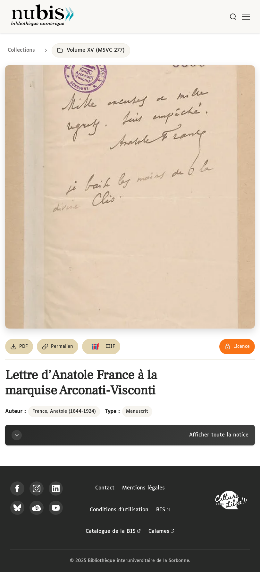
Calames (161, 531)
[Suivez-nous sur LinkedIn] (56, 488)
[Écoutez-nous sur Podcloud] (36, 508)
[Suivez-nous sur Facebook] (17, 488)
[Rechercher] (233, 17)
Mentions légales (143, 488)
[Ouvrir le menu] (246, 17)
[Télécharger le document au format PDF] (19, 346)
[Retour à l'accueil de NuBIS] (42, 16)
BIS (163, 510)
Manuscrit (137, 411)
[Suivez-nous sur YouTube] (56, 508)
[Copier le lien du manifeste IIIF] (101, 346)
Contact (104, 488)
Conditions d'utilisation (119, 510)
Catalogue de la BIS (113, 531)
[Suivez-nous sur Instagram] (36, 488)
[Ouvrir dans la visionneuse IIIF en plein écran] (130, 197)
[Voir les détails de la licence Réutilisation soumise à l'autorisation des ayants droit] (237, 346)
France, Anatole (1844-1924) (64, 411)
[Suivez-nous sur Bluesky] (17, 508)
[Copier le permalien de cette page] (57, 346)
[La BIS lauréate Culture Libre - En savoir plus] (231, 501)
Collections (21, 50)
